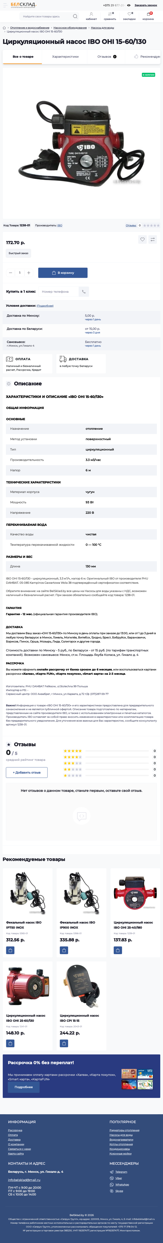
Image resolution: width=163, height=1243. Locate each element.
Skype (119, 1191)
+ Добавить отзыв (27, 772)
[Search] (75, 16)
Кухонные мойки (120, 1153)
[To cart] (10, 950)
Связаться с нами (19, 1149)
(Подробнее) (45, 305)
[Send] (84, 292)
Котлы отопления (121, 1144)
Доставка (78, 359)
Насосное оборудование (70, 27)
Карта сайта (16, 1153)
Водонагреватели (121, 1139)
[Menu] (5, 5)
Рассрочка (15, 1130)
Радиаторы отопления (124, 1130)
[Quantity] (20, 273)
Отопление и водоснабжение (29, 27)
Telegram (121, 1171)
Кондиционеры (120, 1149)
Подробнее (24, 1087)
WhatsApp (122, 1184)
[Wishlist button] (142, 239)
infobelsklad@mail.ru (24, 1180)
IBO (59, 225)
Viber (118, 1178)
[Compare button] (152, 239)
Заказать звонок (146, 5)
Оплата (22, 359)
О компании (16, 1144)
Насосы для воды (102, 27)
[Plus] (29, 273)
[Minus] (10, 273)
